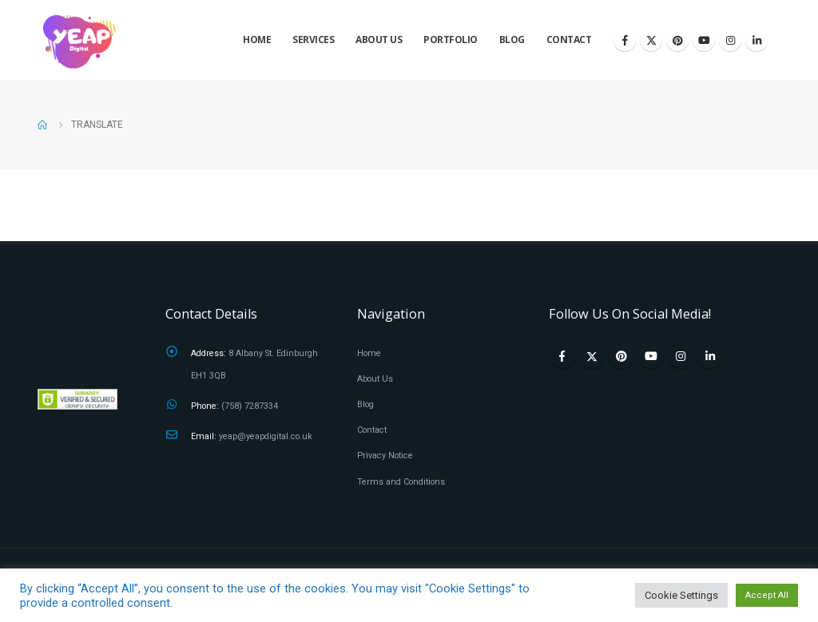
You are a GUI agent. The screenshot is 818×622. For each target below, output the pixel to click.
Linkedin (710, 356)
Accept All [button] (766, 595)
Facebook (562, 356)
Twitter (592, 356)
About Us (378, 39)
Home (257, 39)
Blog (512, 39)
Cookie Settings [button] (681, 595)
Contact (569, 39)
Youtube (651, 356)
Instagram (681, 356)
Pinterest (621, 356)
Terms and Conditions (401, 482)
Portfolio (450, 39)
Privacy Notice (385, 455)
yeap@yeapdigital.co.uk (265, 436)
